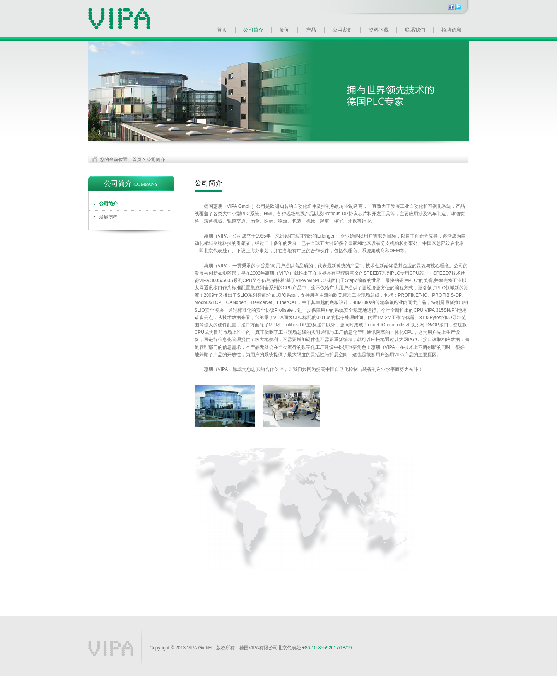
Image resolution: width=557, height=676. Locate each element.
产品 (311, 30)
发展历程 (108, 217)
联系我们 (415, 30)
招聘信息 (451, 30)
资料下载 (379, 30)
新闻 (285, 30)
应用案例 (342, 30)
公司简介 (253, 30)
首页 (222, 30)
